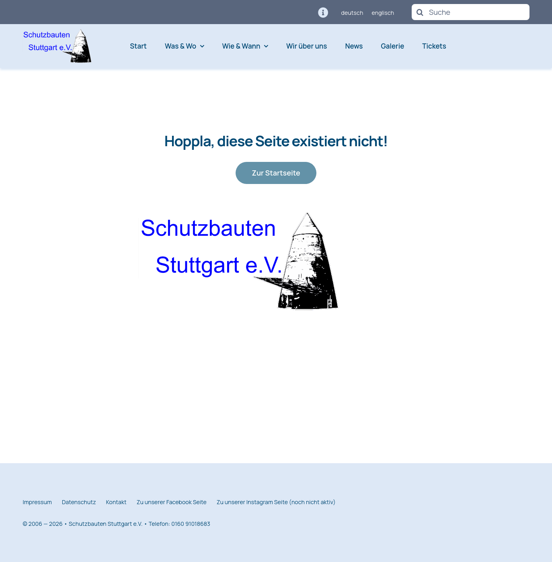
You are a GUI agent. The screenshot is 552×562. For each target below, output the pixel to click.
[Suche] (470, 12)
